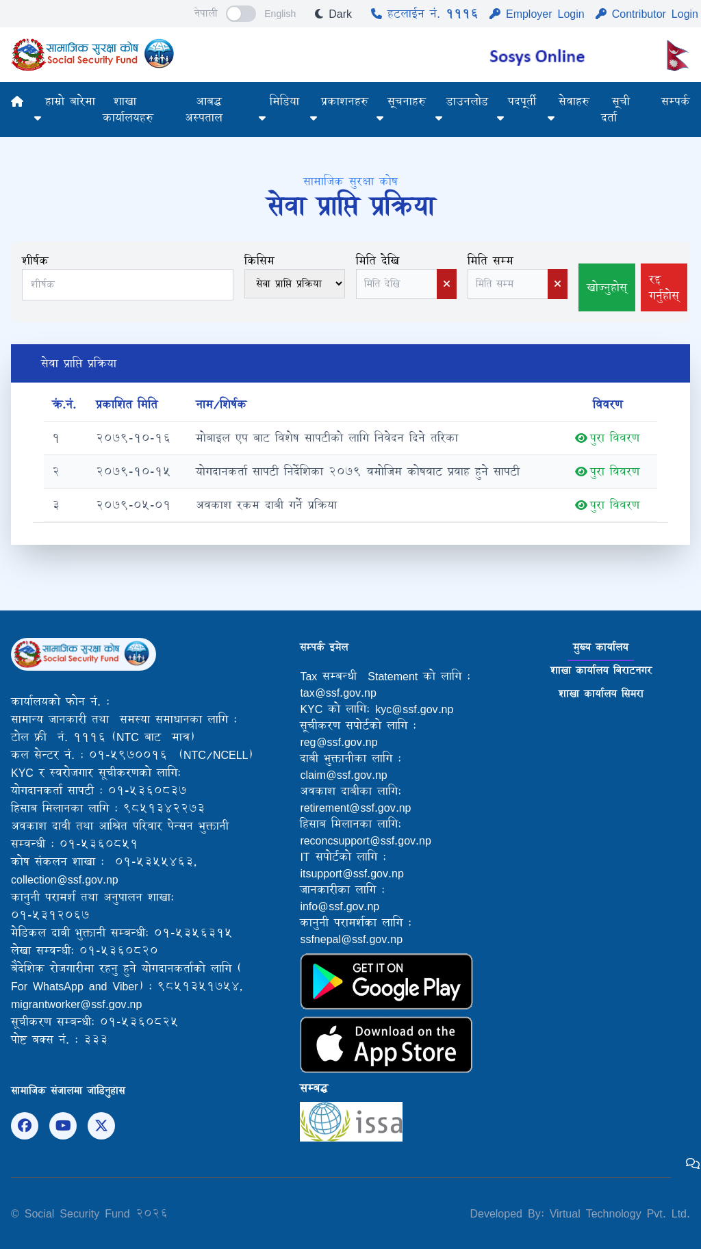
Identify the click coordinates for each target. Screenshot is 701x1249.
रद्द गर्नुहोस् (664, 287)
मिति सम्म (490, 260)
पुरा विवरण (607, 438)
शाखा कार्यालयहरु (128, 109)
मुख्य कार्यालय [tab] (600, 647)
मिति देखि (377, 260)
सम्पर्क (675, 101)
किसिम (259, 260)
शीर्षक (35, 260)
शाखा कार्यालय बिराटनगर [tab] (601, 670)
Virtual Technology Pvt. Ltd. (617, 1213)
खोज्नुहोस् (607, 287)
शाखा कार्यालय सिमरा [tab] (601, 693)
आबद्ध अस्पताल (203, 109)
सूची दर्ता (615, 109)
